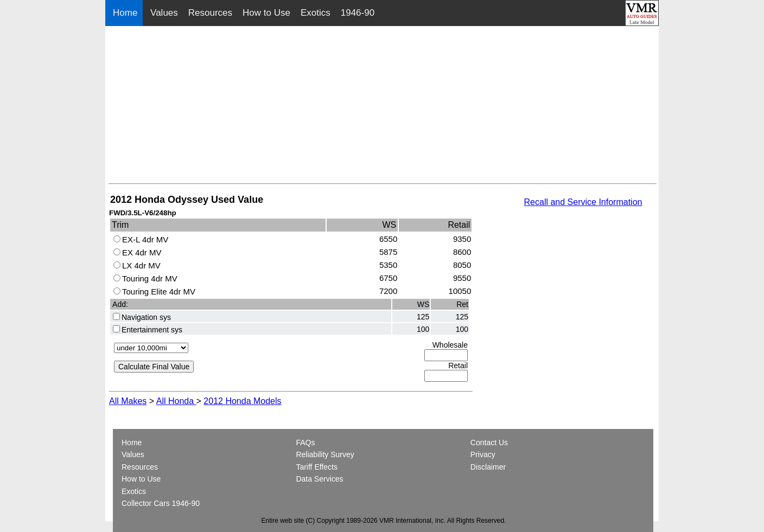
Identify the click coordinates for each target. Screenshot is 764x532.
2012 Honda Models (242, 401)
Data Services (319, 479)
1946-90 (357, 13)
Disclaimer (488, 467)
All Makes (128, 401)
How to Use (266, 13)
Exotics (315, 13)
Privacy (482, 454)
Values (164, 13)
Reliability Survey (325, 454)
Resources (210, 13)
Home (126, 13)
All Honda (176, 401)
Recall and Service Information (583, 202)
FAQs (305, 442)
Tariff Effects (317, 467)
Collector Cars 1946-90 (161, 503)
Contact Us (489, 442)
